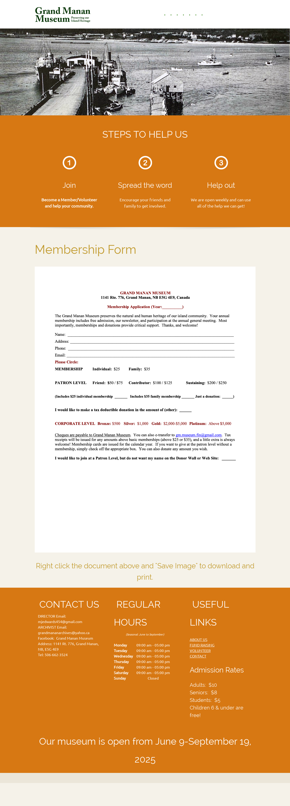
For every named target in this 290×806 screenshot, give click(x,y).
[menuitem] (162, 15)
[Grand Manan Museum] (64, 14)
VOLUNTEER (200, 651)
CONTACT (198, 656)
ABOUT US (198, 640)
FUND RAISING (202, 645)
